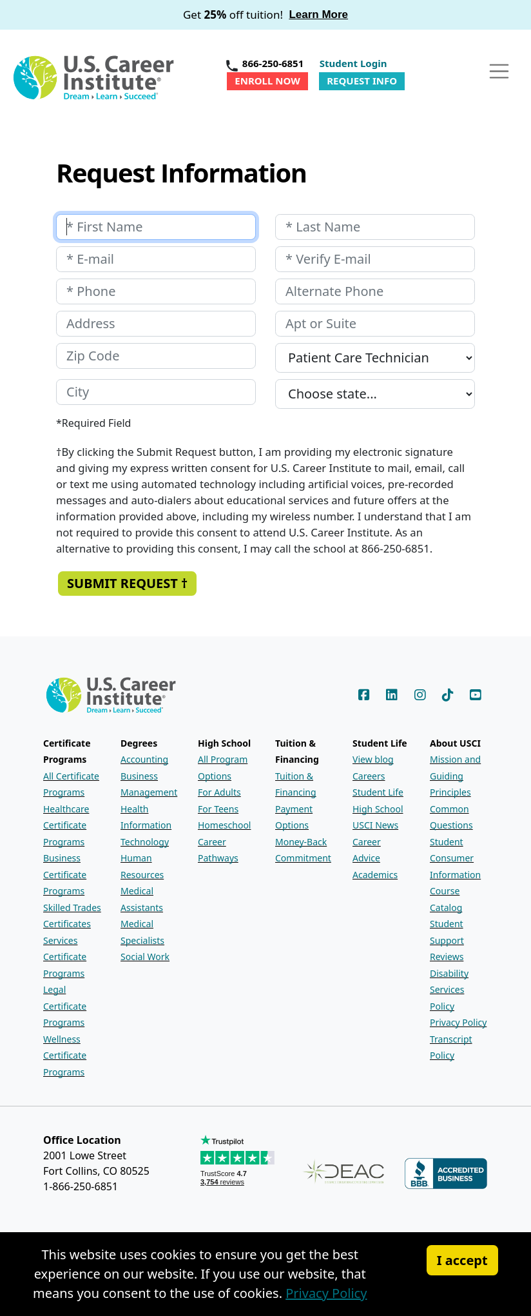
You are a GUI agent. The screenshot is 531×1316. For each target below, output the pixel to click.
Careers (368, 776)
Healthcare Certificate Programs (66, 825)
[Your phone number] (156, 291)
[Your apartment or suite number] (375, 324)
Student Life (377, 792)
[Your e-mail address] (156, 259)
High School (377, 809)
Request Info (362, 80)
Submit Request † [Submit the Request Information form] (127, 583)
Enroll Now (267, 80)
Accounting (144, 759)
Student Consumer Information (455, 858)
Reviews (446, 956)
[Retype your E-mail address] (375, 259)
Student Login (353, 63)
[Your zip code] (156, 356)
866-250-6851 (273, 63)
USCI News (375, 825)
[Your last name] (375, 227)
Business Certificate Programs (64, 874)
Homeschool (224, 825)
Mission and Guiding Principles (455, 775)
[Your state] (375, 394)
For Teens (218, 809)
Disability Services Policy (449, 989)
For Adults (219, 792)
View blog (373, 759)
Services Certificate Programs (64, 956)
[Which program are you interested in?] (375, 358)
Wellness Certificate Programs (64, 1055)
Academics (375, 875)
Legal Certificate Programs (64, 1005)
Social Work (145, 956)
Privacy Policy (458, 1022)
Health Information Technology (146, 825)
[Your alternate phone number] (375, 291)
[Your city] (156, 392)
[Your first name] (156, 227)
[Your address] (156, 324)
